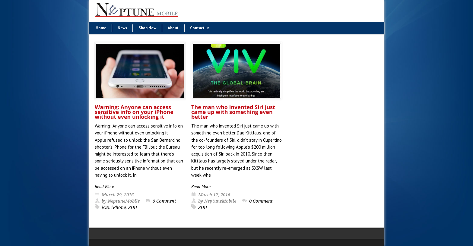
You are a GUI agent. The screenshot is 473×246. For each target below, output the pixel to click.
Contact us (199, 27)
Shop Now (147, 27)
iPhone (118, 207)
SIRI (132, 207)
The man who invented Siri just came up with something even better (233, 111)
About (173, 27)
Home (101, 27)
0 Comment (164, 201)
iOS (105, 207)
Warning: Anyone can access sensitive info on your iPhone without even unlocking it (134, 111)
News (122, 27)
